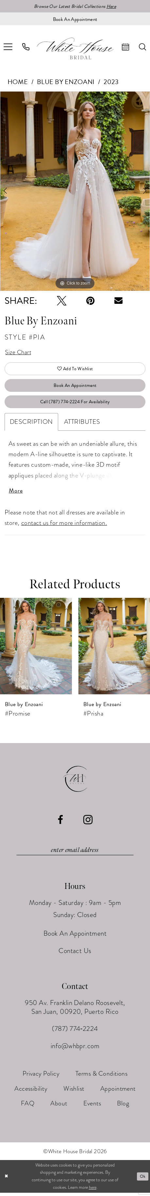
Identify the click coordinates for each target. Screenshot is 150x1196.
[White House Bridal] (75, 49)
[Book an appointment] (75, 19)
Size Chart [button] (18, 352)
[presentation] (36, 649)
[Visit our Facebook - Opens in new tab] (60, 823)
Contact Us (75, 954)
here (92, 1190)
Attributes (82, 424)
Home (18, 82)
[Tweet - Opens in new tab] (61, 301)
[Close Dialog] (7, 1180)
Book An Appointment (75, 386)
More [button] (16, 493)
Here (112, 6)
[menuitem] (26, 47)
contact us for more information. (64, 525)
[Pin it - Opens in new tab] (90, 301)
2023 (111, 82)
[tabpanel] (75, 191)
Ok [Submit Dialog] (143, 1179)
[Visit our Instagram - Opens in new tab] (88, 823)
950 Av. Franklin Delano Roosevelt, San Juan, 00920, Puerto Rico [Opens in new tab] (75, 1011)
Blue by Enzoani (66, 82)
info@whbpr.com (75, 1049)
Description (31, 424)
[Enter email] (75, 853)
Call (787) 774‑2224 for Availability (75, 404)
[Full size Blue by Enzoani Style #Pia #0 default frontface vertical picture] (75, 191)
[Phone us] (26, 47)
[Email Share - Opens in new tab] (118, 301)
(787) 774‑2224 (75, 1032)
